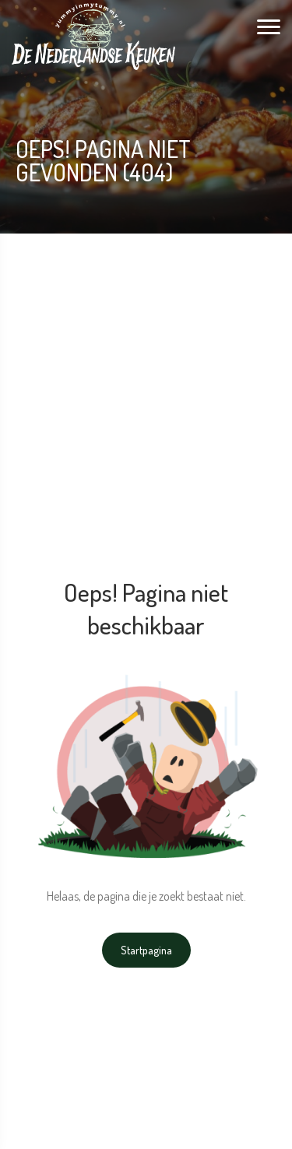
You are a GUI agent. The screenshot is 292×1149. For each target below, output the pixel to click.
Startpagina (146, 950)
